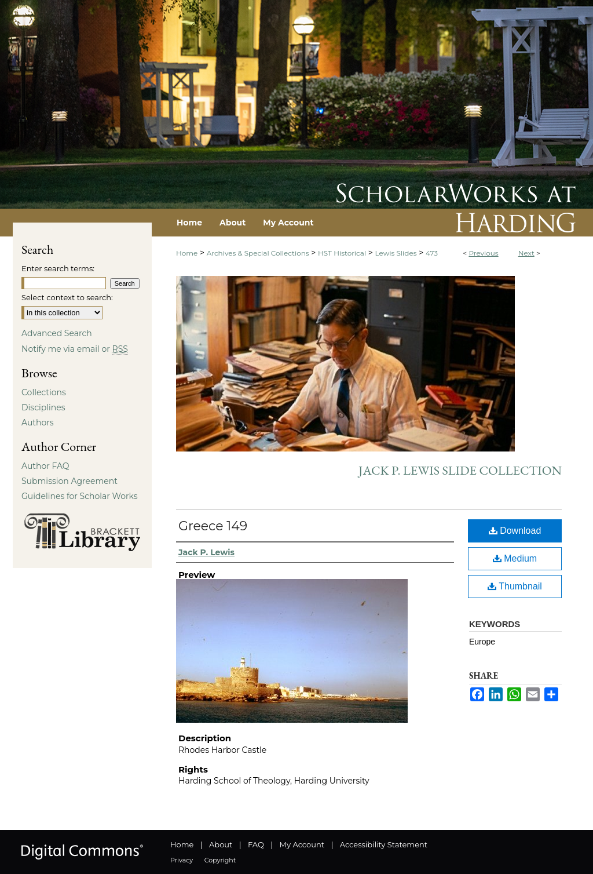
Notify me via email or (74, 349)
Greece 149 (212, 526)
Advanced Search (56, 333)
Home (186, 253)
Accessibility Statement (383, 844)
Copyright (220, 860)
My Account (302, 844)
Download (515, 531)
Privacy (181, 860)
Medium (515, 558)
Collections (43, 392)
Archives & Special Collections (258, 253)
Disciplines (43, 407)
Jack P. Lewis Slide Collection (460, 470)
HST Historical (342, 253)
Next (526, 253)
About (220, 844)
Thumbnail (515, 586)
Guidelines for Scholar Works (79, 496)
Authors (37, 422)
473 (432, 253)
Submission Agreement (69, 481)
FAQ (256, 844)
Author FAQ (45, 466)
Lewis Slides (396, 253)
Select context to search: (67, 297)
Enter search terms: (57, 268)
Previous (483, 253)
